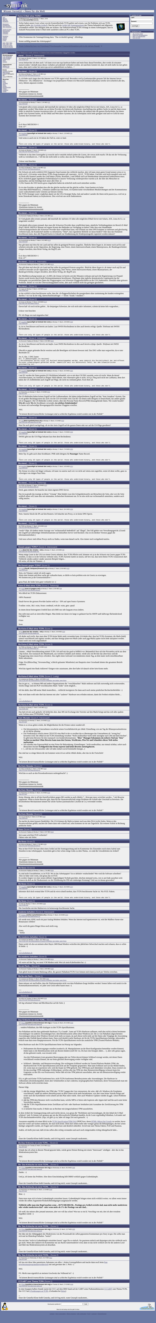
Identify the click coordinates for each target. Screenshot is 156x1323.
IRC (11, 44)
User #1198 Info (23, 912)
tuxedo (4, 91)
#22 (52, 838)
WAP (7, 44)
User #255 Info (23, 923)
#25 (67, 922)
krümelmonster (7, 87)
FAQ (4, 17)
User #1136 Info (23, 687)
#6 (44, 168)
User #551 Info (23, 596)
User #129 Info (23, 1031)
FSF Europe (6, 67)
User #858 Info (23, 824)
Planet (4, 40)
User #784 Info (23, 104)
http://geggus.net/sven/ (34, 596)
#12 (49, 241)
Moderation (6, 24)
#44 (45, 1006)
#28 (71, 515)
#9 (60, 595)
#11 (46, 714)
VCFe (4, 76)
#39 (47, 947)
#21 (71, 471)
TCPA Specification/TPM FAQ (64, 1129)
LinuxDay (5, 71)
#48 (74, 1175)
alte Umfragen (81, 1321)
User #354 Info (23, 426)
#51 (51, 1265)
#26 (71, 373)
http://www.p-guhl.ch (33, 152)
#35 (71, 453)
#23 (49, 799)
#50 (74, 1236)
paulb (22, 575)
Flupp (4, 82)
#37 (71, 893)
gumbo (4, 86)
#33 (71, 435)
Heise (63, 1298)
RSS (11, 43)
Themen (5, 37)
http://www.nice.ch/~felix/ (34, 426)
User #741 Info (23, 75)
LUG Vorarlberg (7, 58)
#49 (51, 1197)
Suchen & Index (7, 29)
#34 (52, 877)
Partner (5, 39)
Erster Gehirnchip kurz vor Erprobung (34, 46)
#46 (72, 1291)
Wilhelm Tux (6, 66)
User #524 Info (23, 576)
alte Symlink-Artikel (39, 25)
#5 (45, 151)
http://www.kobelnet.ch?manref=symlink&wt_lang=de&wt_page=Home (47, 687)
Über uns (5, 20)
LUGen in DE (6, 59)
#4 (71, 133)
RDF (7, 43)
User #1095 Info (23, 59)
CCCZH (5, 62)
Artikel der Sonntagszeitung (73, 25)
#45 (72, 1030)
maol (4, 80)
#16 (49, 727)
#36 (52, 976)
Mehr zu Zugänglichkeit (139, 36)
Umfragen (5, 33)
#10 (64, 638)
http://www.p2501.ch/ (33, 492)
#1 (45, 58)
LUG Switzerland (7, 56)
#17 (45, 302)
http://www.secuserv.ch (34, 75)
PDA (4, 44)
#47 (49, 1153)
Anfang (52, 1321)
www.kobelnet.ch (25, 708)
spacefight (24, 133)
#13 (52, 265)
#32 (63, 424)
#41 (52, 966)
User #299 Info (23, 135)
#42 (68, 575)
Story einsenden (7, 27)
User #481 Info (23, 152)
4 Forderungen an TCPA (38, 1298)
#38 (44, 911)
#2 (44, 74)
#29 (46, 532)
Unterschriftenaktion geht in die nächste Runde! (81, 46)
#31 (49, 395)
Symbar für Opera (7, 45)
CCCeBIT (108, 1296)
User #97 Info (22, 397)
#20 (45, 775)
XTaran (5, 88)
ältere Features (71, 1321)
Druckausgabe (55, 46)
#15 (46, 653)
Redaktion (5, 36)
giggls (22, 595)
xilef (31, 18)
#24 (52, 342)
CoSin (4, 74)
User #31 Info (22, 492)
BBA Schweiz (6, 72)
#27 (46, 491)
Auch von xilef (136, 37)
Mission (5, 18)
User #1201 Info (23, 715)
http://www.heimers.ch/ (34, 923)
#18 (71, 322)
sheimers (23, 922)
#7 (52, 216)
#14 (45, 289)
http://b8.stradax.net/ (33, 558)
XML (4, 43)
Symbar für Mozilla (8, 47)
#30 (45, 851)
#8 (63, 556)
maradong (5, 90)
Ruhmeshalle (6, 31)
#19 (47, 685)
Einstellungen (6, 25)
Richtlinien (5, 21)
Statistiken (5, 32)
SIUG (4, 60)
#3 (48, 102)
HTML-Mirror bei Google (101, 1129)
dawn (4, 84)
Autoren (94, 1321)
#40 (47, 986)
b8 (21, 556)
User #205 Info (23, 558)
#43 (44, 823)
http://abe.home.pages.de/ (35, 1031)
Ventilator (5, 83)
